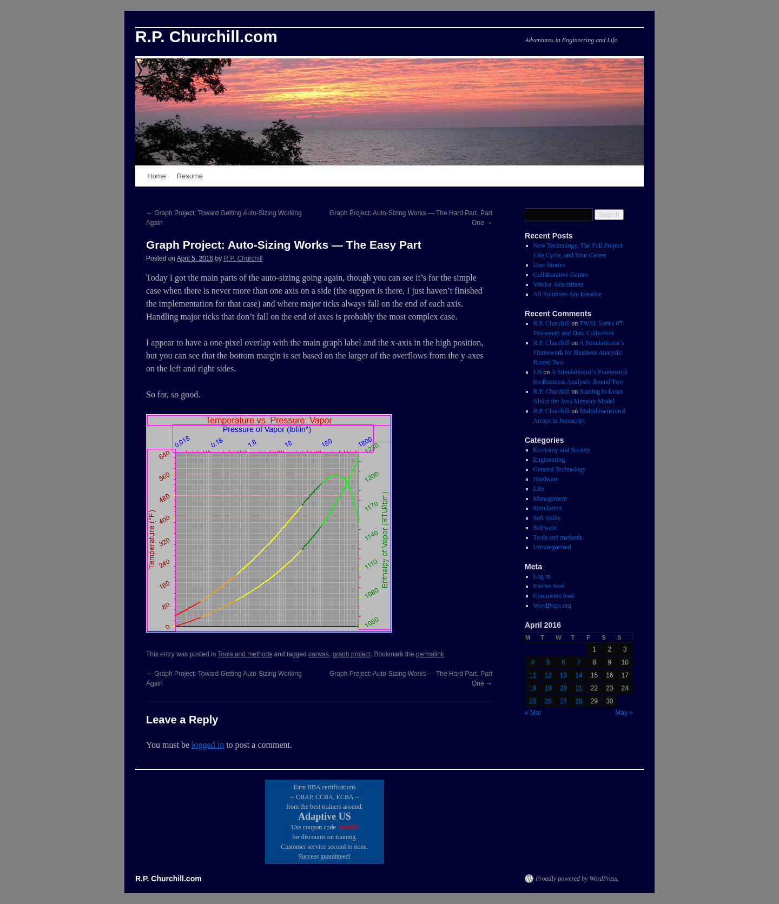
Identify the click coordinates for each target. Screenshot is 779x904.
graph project (352, 654)
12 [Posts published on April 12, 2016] (547, 675)
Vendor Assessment (558, 284)
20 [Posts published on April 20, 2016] (563, 688)
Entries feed (549, 586)
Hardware (546, 479)
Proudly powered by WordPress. (577, 878)
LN (537, 372)
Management (550, 498)
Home (156, 176)
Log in (542, 576)
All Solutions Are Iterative (567, 294)
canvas (318, 654)
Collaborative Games (561, 274)
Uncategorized (552, 547)
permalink (430, 654)
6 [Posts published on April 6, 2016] (563, 662)
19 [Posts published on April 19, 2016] (547, 688)
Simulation (547, 508)
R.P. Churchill (242, 258)
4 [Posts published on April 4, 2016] (532, 662)
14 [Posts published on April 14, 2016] (578, 675)
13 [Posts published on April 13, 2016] (563, 675)
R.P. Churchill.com (206, 36)
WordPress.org (552, 605)
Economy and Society (561, 450)
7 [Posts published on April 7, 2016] (579, 662)
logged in (208, 744)
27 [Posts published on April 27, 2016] (563, 701)
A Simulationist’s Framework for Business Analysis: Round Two (578, 352)
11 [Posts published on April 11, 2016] (532, 675)
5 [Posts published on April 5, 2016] (548, 662)
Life (538, 489)
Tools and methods (245, 654)
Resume (190, 176)
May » (624, 712)
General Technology (559, 469)
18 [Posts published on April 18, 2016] (532, 688)
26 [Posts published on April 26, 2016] (547, 701)
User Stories (549, 265)
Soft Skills (546, 518)
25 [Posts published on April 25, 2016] (532, 701)
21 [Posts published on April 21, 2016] (578, 688)
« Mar (533, 712)
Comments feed (554, 596)
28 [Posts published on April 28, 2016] (578, 701)
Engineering (549, 459)
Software (545, 527)
